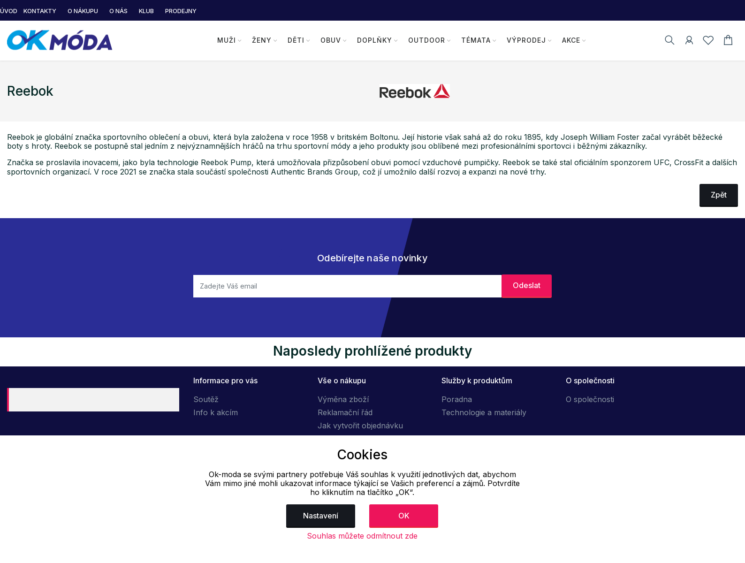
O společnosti (590, 399)
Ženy (262, 40)
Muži (226, 40)
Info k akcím (215, 412)
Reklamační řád (345, 412)
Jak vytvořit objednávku (360, 425)
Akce (571, 40)
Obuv (330, 40)
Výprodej (526, 40)
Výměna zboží (343, 399)
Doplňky (374, 40)
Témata (475, 40)
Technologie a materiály (483, 412)
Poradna (456, 399)
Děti (296, 40)
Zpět (719, 194)
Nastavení (320, 515)
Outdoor (426, 40)
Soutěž (206, 399)
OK (404, 515)
